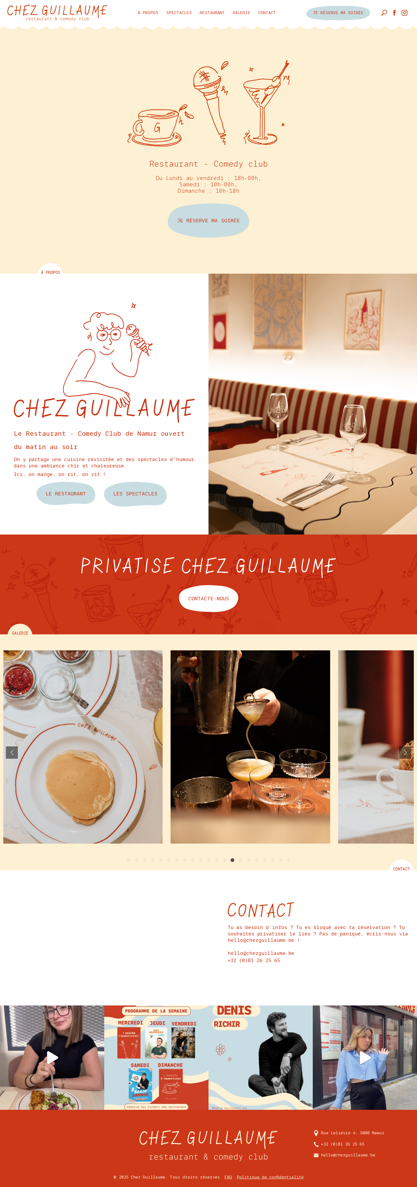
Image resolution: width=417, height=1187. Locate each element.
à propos (148, 12)
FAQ (228, 1177)
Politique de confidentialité (270, 1177)
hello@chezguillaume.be (261, 953)
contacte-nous (208, 599)
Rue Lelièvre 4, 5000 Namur (349, 1132)
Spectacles (179, 12)
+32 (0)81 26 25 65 (254, 960)
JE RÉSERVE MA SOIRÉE (208, 220)
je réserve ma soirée (338, 12)
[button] (129, 860)
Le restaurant (65, 493)
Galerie (241, 12)
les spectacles (135, 493)
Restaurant (212, 12)
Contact (267, 12)
